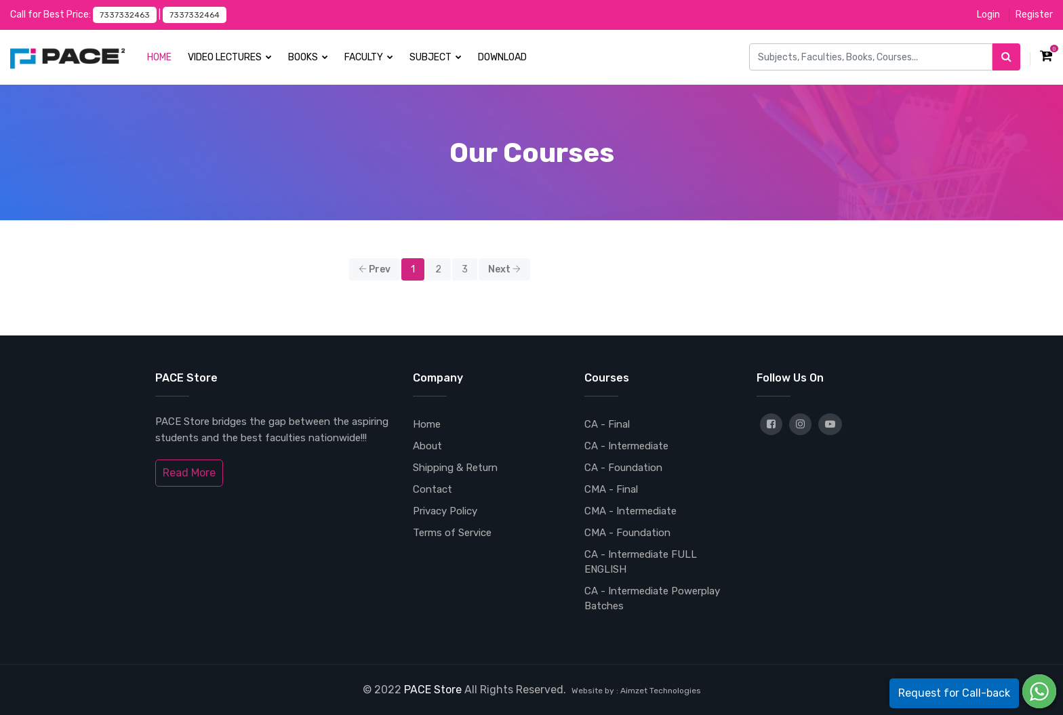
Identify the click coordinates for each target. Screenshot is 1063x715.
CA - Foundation (623, 468)
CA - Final (607, 424)
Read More (189, 472)
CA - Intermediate (626, 446)
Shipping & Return (455, 468)
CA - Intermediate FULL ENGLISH (640, 561)
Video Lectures (230, 57)
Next (504, 269)
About (427, 446)
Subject (435, 57)
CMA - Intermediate (630, 511)
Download (502, 57)
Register (1034, 14)
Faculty (368, 57)
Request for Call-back (954, 693)
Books (308, 57)
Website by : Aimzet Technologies (636, 690)
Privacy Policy (445, 511)
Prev (374, 269)
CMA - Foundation (627, 533)
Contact (432, 489)
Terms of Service (452, 533)
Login (988, 14)
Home (159, 57)
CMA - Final (611, 489)
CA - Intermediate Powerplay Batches (652, 598)
